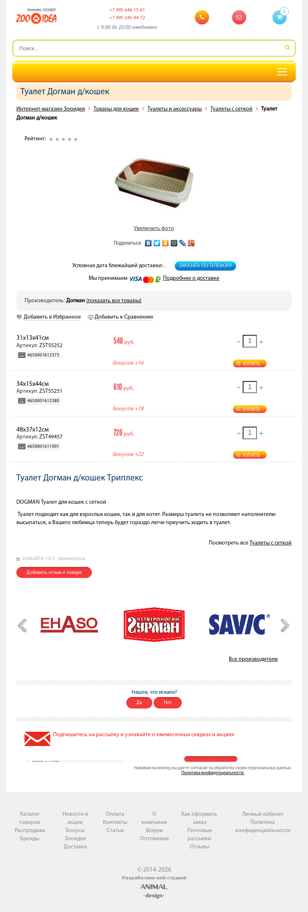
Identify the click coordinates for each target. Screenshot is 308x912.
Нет (168, 702)
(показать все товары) (113, 301)
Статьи (115, 831)
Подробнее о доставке (191, 278)
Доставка (75, 847)
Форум (154, 831)
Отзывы (199, 847)
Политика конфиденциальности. (212, 773)
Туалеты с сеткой (231, 109)
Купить (251, 364)
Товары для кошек (116, 109)
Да (139, 702)
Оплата (115, 814)
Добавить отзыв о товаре (54, 572)
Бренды (29, 839)
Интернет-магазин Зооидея (50, 109)
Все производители (253, 659)
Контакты (115, 822)
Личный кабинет (262, 814)
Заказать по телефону (205, 265)
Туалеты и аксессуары (174, 109)
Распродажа (30, 831)
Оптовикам (154, 839)
